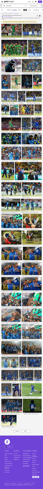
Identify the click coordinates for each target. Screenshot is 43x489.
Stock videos (6, 472)
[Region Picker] (8, 446)
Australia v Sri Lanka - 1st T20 (7, 181)
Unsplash (34, 468)
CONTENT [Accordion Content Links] (6, 450)
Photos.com (34, 470)
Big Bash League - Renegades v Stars (9, 131)
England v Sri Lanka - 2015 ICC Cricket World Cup (33, 413)
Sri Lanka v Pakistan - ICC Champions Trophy (10, 145)
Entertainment (36, 9)
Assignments (16, 459)
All (25, 9)
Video (5, 455)
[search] (5, 5)
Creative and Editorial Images (30, 21)
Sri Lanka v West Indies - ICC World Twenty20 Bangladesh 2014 (14, 382)
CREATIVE (9, 9)
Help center (34, 474)
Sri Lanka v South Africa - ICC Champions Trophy (11, 73)
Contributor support (8, 465)
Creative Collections (8, 463)
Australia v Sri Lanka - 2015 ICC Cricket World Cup (29, 116)
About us (34, 453)
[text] (15, 6)
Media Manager (26, 453)
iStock (33, 466)
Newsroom (34, 460)
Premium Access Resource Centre (26, 466)
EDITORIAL (14, 9)
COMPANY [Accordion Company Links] (34, 450)
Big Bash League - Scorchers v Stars (8, 38)
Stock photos (7, 470)
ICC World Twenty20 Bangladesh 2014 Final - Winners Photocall (14, 245)
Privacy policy (19, 483)
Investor (33, 462)
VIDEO (19, 9)
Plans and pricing (17, 455)
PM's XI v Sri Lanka (5, 197)
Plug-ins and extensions (27, 457)
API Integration (26, 461)
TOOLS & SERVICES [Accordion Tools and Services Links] (27, 450)
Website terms (7, 483)
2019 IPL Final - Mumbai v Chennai (29, 38)
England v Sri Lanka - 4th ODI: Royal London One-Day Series (13, 212)
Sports (29, 9)
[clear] (26, 5)
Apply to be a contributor (7, 468)
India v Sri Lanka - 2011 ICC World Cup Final (10, 103)
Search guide (25, 463)
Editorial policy (13, 483)
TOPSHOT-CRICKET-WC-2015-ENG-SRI (10, 426)
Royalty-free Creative (8, 453)
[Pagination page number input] (15, 431)
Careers (33, 458)
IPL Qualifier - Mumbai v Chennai (35, 57)
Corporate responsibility (34, 456)
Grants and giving (35, 464)
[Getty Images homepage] (9, 2)
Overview (15, 453)
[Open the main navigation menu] (2, 2)
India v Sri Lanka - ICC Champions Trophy (10, 160)
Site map (33, 483)
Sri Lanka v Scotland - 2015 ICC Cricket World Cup (32, 397)
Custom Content (7, 461)
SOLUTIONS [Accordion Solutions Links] (16, 450)
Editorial (6, 457)
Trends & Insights (26, 459)
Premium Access (17, 457)
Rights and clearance (27, 455)
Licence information (27, 483)
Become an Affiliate (36, 472)
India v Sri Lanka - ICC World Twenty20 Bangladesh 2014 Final (14, 229)
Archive (5, 459)
